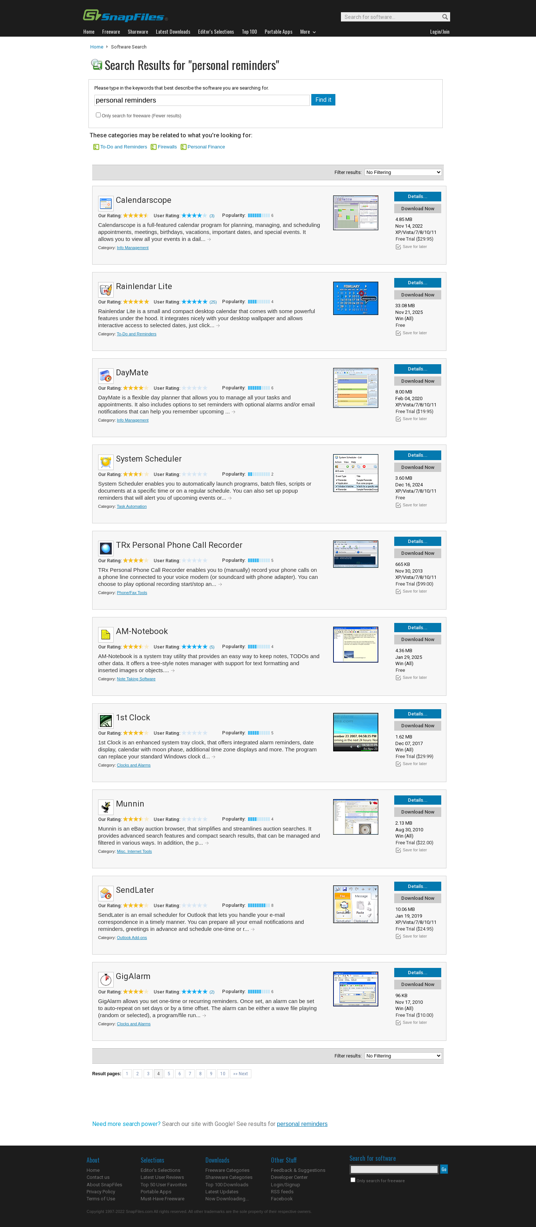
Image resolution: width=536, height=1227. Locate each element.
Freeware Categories (227, 1170)
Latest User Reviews (162, 1177)
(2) (212, 992)
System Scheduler (149, 458)
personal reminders (302, 1124)
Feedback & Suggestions (298, 1170)
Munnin (130, 803)
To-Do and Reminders (123, 147)
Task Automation (132, 506)
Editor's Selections (160, 1170)
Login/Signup (285, 1184)
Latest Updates (221, 1191)
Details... (418, 196)
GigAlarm (133, 976)
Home (96, 47)
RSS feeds (282, 1191)
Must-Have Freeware (162, 1198)
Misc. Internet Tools (134, 851)
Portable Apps (156, 1191)
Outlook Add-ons (132, 937)
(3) (212, 216)
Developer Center (289, 1177)
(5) (212, 647)
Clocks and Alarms (134, 765)
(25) (213, 302)
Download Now (418, 208)
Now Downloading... (227, 1198)
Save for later (415, 246)
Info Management (133, 247)
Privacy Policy (101, 1191)
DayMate (132, 372)
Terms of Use (101, 1198)
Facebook (282, 1198)
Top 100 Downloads (226, 1184)
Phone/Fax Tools (132, 592)
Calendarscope (143, 200)
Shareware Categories (228, 1177)
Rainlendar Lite (144, 286)
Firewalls (167, 147)
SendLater (135, 890)
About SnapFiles (104, 1184)
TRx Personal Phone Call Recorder (179, 545)
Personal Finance (206, 147)
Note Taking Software (136, 679)
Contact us (98, 1177)
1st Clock (133, 717)
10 (222, 1073)
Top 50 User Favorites (164, 1184)
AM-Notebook (142, 631)
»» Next (240, 1073)
